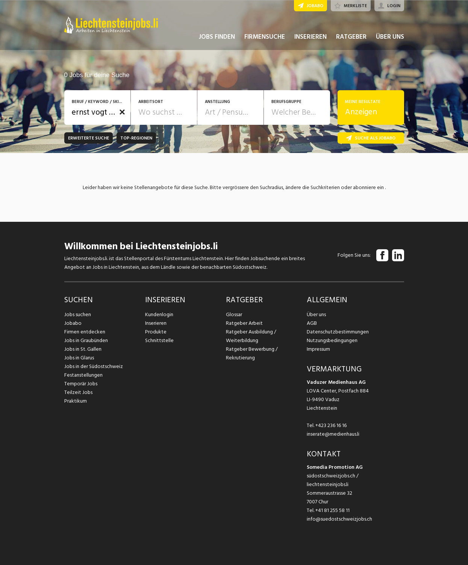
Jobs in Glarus (79, 357)
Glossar (234, 314)
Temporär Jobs (80, 383)
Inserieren (156, 323)
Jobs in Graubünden (86, 340)
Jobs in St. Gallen (82, 349)
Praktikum (75, 401)
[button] (122, 112)
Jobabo (73, 323)
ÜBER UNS (390, 37)
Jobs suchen (77, 314)
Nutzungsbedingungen (332, 340)
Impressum (318, 349)
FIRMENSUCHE (264, 37)
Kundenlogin (159, 314)
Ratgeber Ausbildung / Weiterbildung (251, 336)
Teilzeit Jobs (78, 392)
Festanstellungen (83, 375)
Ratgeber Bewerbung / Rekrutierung (252, 353)
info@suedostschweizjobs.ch (339, 519)
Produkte (156, 331)
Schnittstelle (159, 340)
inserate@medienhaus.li (333, 434)
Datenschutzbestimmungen (338, 331)
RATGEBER (351, 37)
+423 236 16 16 (331, 425)
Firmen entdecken (84, 331)
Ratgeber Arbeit (244, 323)
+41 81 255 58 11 (332, 510)
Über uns (316, 314)
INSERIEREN (310, 37)
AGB (312, 323)
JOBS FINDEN (217, 37)
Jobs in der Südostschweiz (93, 366)
